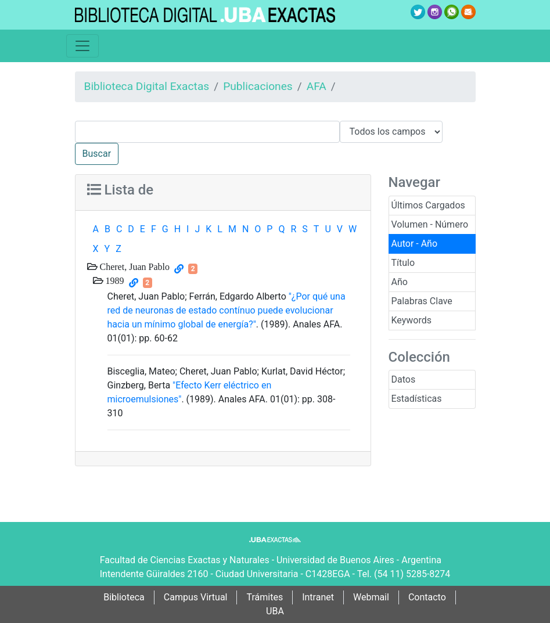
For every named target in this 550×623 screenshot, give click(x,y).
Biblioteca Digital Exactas (147, 86)
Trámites (264, 597)
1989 (113, 280)
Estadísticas (416, 398)
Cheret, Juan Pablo (134, 266)
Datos (403, 379)
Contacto (427, 597)
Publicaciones (258, 86)
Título (403, 262)
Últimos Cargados (428, 205)
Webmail (371, 597)
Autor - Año (414, 243)
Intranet (318, 597)
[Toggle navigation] (82, 45)
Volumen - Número (430, 224)
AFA (316, 86)
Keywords (411, 320)
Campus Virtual (196, 597)
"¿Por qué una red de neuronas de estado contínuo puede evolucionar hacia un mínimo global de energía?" (226, 310)
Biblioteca (124, 597)
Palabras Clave (421, 301)
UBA (275, 611)
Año (399, 281)
